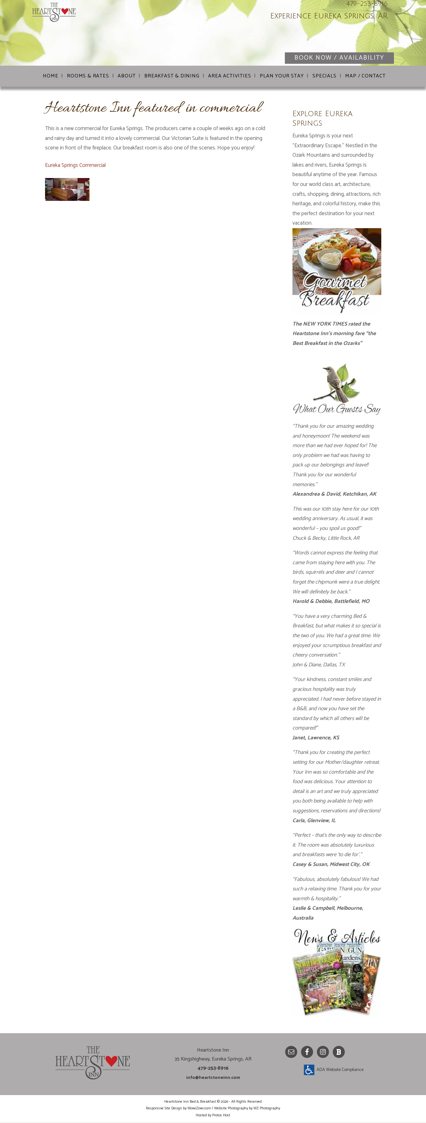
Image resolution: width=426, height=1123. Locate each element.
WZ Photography (266, 1109)
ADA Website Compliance (340, 1071)
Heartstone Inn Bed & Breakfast (108, 34)
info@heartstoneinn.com (213, 1078)
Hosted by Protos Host (213, 1116)
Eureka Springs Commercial (75, 166)
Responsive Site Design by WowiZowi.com (178, 1109)
